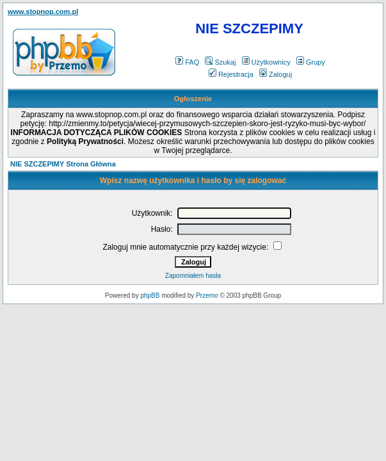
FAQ (187, 62)
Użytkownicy (266, 62)
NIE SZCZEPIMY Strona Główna (63, 164)
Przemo (207, 295)
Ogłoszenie (193, 98)
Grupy (310, 62)
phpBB (149, 295)
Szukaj (220, 62)
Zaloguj (275, 74)
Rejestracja (231, 74)
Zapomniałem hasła (193, 275)
